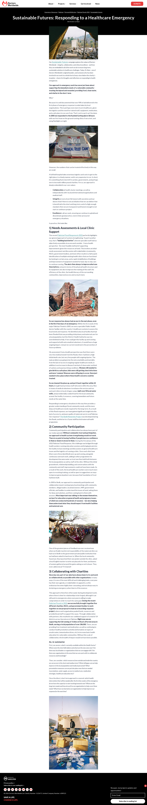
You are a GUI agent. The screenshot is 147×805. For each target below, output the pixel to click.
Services (73, 4)
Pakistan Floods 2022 (83, 12)
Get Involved (86, 4)
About (51, 4)
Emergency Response (51, 12)
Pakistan (60, 12)
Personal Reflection (70, 12)
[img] (5, 789)
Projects (62, 4)
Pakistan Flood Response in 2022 (70, 235)
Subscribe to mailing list (128, 801)
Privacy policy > (9, 783)
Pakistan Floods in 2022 (58, 603)
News (97, 4)
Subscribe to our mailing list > (14, 785)
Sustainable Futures (96, 12)
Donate (137, 4)
